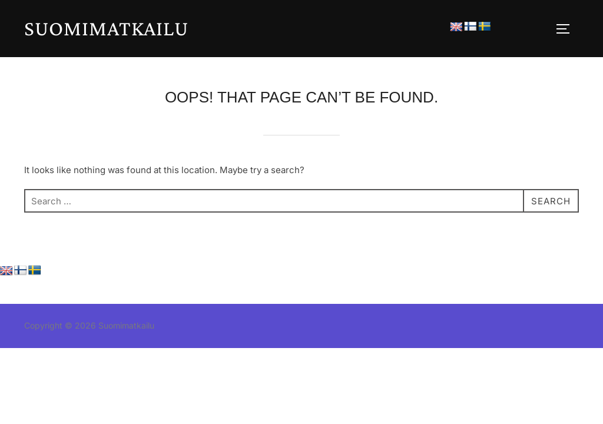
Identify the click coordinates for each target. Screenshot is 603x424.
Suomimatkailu (106, 28)
